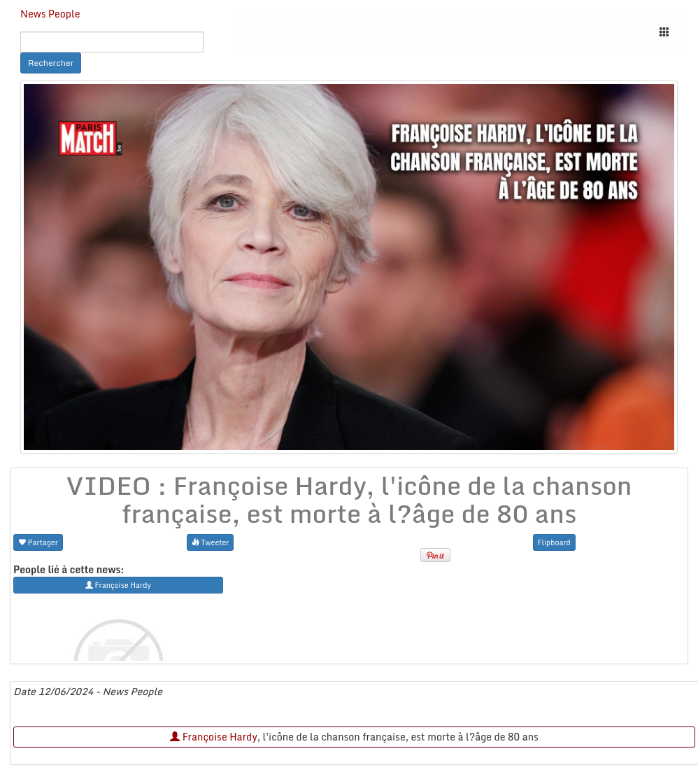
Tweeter (210, 542)
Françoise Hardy (213, 737)
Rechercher (50, 62)
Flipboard (554, 542)
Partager (38, 542)
